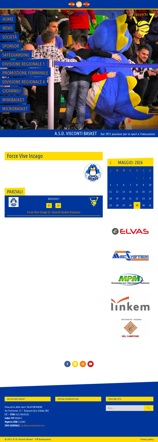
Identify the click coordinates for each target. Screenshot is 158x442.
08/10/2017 (53, 199)
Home (7, 19)
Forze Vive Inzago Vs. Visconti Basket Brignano (53, 212)
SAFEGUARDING (15, 54)
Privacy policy (146, 439)
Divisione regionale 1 (23, 63)
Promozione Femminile (25, 72)
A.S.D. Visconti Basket (76, 133)
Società (9, 37)
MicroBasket (15, 108)
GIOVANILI (11, 90)
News (7, 28)
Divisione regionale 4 (23, 81)
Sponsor (10, 46)
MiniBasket (13, 99)
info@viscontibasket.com (32, 425)
